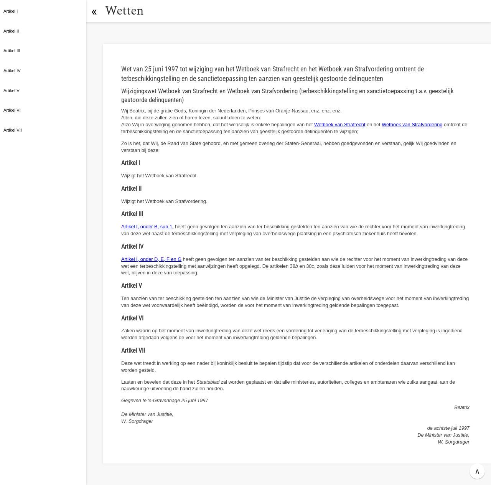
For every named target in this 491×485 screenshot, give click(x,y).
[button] (94, 11)
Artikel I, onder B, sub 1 (146, 226)
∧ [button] (477, 471)
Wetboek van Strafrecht (340, 124)
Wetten (124, 11)
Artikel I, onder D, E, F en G (151, 259)
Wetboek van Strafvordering (412, 124)
